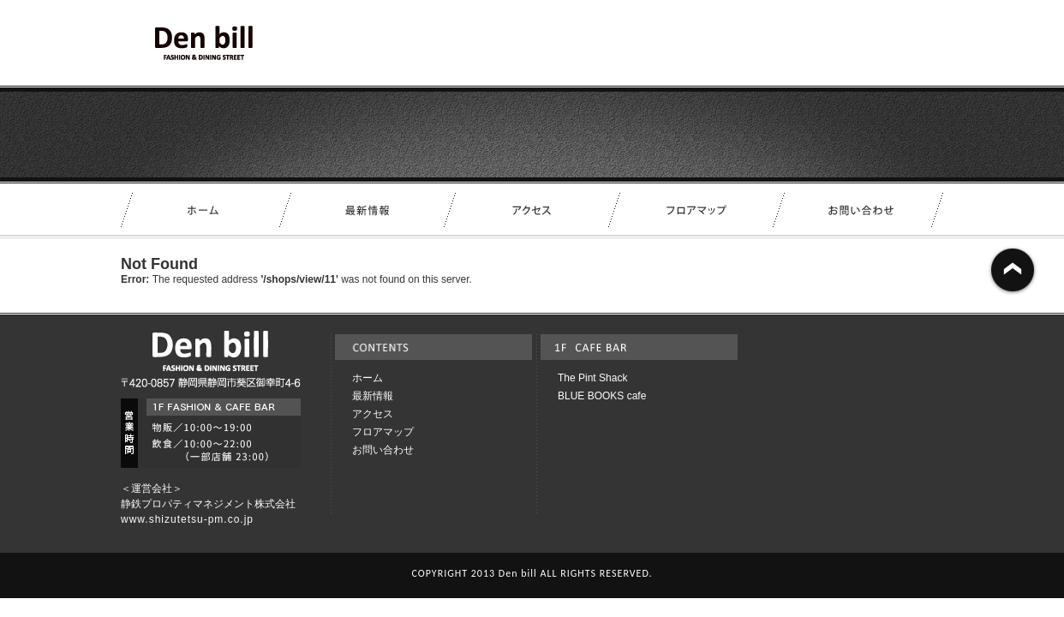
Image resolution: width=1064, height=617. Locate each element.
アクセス (372, 414)
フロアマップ (383, 432)
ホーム (367, 378)
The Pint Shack (592, 378)
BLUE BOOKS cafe (602, 396)
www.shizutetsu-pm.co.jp (187, 519)
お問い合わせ (383, 450)
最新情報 (372, 396)
